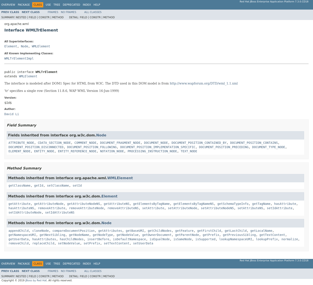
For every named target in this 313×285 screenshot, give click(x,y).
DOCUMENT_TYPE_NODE (268, 147)
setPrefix (92, 243)
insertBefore (98, 239)
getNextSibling (52, 235)
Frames (53, 12)
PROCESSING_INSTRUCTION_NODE (152, 151)
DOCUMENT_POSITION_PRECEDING (224, 147)
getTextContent (272, 235)
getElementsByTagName (151, 203)
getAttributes (110, 230)
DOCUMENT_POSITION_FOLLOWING (92, 147)
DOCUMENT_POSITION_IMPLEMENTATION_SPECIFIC (157, 147)
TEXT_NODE (189, 151)
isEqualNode (160, 239)
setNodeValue (69, 243)
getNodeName (79, 235)
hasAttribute (285, 203)
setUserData (143, 243)
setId (77, 185)
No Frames (68, 12)
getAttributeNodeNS (83, 203)
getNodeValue (127, 235)
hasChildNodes (72, 239)
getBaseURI (135, 230)
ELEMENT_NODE (19, 151)
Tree (56, 4)
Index (87, 4)
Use (48, 4)
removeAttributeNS (122, 208)
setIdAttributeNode (25, 212)
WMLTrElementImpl (19, 58)
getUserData (18, 239)
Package (24, 4)
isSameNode (182, 239)
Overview (8, 4)
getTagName (261, 203)
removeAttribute (51, 208)
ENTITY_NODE (44, 151)
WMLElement (41, 46)
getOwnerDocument (156, 235)
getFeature (184, 230)
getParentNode (187, 235)
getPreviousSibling (239, 235)
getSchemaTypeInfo (232, 203)
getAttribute (19, 203)
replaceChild (43, 243)
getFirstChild (209, 230)
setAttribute (153, 208)
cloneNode (40, 230)
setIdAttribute (280, 208)
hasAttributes (44, 239)
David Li (11, 114)
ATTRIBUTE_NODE (21, 142)
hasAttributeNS (21, 208)
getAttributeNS (116, 203)
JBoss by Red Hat (36, 280)
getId (38, 185)
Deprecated (71, 4)
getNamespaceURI (22, 235)
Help (96, 4)
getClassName (19, 185)
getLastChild (236, 230)
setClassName (58, 185)
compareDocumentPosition (73, 230)
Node (24, 46)
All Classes (93, 12)
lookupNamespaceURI (235, 239)
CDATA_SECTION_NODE (54, 142)
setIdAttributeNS (60, 212)
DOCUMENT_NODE (156, 142)
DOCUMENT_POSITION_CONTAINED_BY (198, 142)
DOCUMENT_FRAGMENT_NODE (120, 142)
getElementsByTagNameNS (193, 203)
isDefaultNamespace (129, 239)
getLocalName (261, 230)
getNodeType (103, 235)
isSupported (205, 239)
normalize (289, 239)
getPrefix (211, 235)
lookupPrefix (267, 239)
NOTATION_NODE (112, 151)
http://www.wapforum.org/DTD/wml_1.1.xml (204, 83)
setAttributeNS (250, 208)
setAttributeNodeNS (217, 208)
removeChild (18, 243)
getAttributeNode (48, 203)
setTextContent (116, 243)
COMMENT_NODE (85, 142)
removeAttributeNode (86, 208)
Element (10, 46)
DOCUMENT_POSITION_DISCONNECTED (35, 147)
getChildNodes (160, 230)
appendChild (18, 230)
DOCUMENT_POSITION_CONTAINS (254, 142)
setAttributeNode (182, 208)
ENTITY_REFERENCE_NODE (77, 151)
